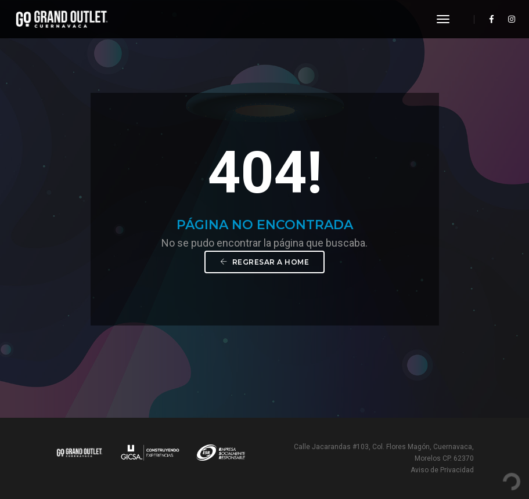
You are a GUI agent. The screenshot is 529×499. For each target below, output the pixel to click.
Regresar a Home (265, 262)
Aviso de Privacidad (442, 470)
